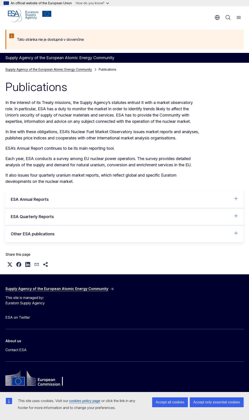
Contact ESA (16, 350)
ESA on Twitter (17, 317)
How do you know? (92, 3)
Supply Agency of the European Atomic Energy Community (48, 69)
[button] (9, 264)
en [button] (217, 17)
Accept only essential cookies (216, 402)
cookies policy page (84, 401)
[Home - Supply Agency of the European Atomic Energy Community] (29, 15)
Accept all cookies (170, 402)
